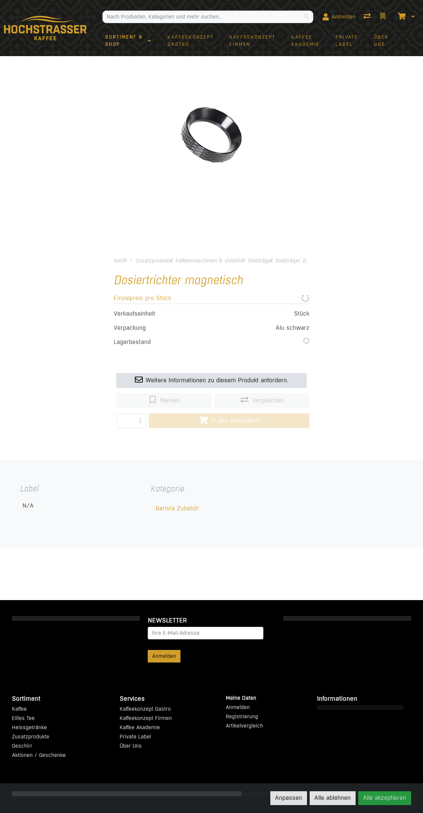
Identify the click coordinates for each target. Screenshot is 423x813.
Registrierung (242, 716)
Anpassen (288, 797)
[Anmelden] (339, 16)
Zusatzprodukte (154, 260)
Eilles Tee (23, 718)
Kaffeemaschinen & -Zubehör (210, 260)
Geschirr (22, 746)
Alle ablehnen (332, 797)
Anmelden (164, 656)
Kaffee (19, 709)
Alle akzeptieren (384, 797)
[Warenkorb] (400, 17)
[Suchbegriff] (201, 17)
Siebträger (260, 260)
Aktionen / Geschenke (39, 755)
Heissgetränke (29, 727)
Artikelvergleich (244, 726)
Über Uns (131, 746)
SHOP (120, 260)
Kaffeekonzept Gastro (145, 709)
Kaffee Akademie (140, 727)
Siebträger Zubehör (299, 260)
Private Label (135, 736)
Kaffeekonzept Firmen (146, 718)
